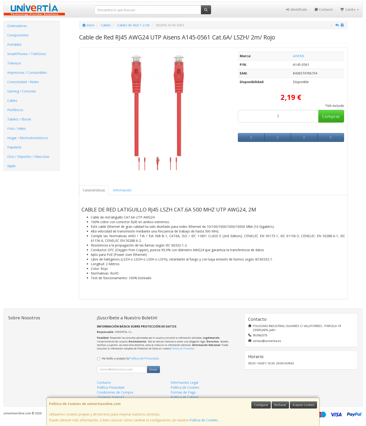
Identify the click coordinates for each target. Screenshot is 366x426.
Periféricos (15, 110)
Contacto (323, 9)
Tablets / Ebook (19, 119)
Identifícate (296, 9)
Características (94, 190)
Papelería (14, 147)
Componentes (18, 35)
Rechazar (280, 405)
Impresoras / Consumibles (27, 72)
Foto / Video (16, 128)
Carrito (349, 9)
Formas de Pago (183, 392)
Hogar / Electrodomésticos (27, 138)
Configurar (261, 405)
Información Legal (184, 382)
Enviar (153, 369)
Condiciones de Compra (115, 392)
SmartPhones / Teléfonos (26, 54)
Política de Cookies (203, 420)
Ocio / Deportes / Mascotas (28, 156)
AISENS (298, 56)
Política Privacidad (110, 387)
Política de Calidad (184, 397)
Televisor (14, 63)
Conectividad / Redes (23, 82)
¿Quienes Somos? (110, 397)
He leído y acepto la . (130, 358)
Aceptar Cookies (303, 405)
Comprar (331, 116)
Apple (11, 166)
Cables (12, 100)
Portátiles (14, 44)
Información (122, 190)
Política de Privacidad (183, 348)
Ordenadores (17, 26)
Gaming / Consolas (21, 91)
